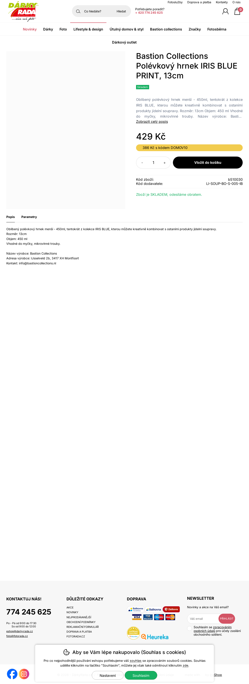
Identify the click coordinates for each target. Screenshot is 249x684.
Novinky (30, 29)
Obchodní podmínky (81, 622)
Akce (70, 607)
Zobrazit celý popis (152, 121)
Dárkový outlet (124, 42)
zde (185, 665)
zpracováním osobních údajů (213, 629)
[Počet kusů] (153, 163)
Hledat (121, 11)
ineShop (216, 675)
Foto (63, 29)
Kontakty (222, 2)
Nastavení (108, 675)
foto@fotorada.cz (17, 636)
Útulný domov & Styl (126, 29)
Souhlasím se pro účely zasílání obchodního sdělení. (214, 630)
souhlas (136, 660)
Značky (195, 29)
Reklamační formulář (83, 626)
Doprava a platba (199, 2)
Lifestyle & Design (88, 29)
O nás (236, 2)
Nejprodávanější (79, 617)
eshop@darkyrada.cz (19, 631)
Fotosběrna (216, 29)
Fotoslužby (175, 2)
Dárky (48, 29)
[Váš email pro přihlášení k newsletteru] (206, 619)
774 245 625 (28, 611)
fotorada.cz (76, 636)
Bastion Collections (166, 29)
